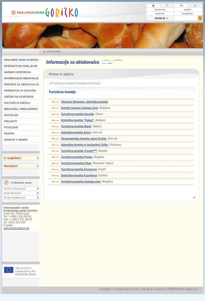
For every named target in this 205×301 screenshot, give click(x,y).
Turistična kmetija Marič (76, 126)
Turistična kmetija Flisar (76, 163)
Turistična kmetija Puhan (77, 157)
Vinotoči (95, 83)
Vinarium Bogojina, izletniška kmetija (84, 101)
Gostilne (82, 83)
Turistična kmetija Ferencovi (79, 169)
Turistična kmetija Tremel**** (79, 150)
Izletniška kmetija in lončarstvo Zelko (84, 144)
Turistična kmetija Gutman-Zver (81, 181)
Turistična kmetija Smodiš (77, 114)
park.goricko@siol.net (16, 228)
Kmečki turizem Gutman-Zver (79, 107)
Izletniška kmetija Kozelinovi (79, 175)
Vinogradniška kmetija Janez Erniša (84, 138)
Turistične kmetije (63, 83)
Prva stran (54, 51)
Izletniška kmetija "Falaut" (77, 120)
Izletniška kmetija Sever (76, 132)
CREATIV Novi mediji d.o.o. (183, 289)
